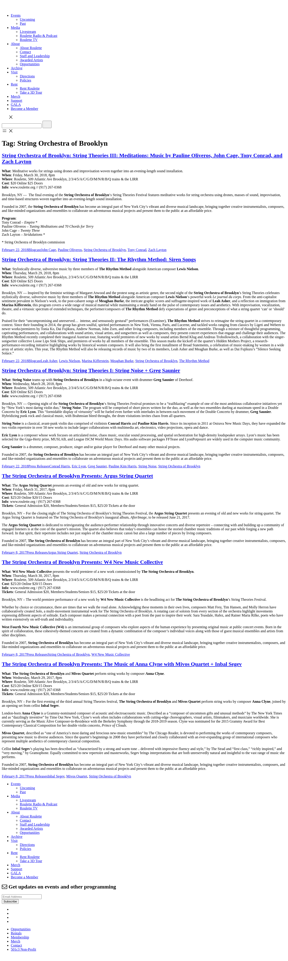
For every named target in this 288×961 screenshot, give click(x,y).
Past (23, 23)
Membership (20, 937)
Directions (27, 76)
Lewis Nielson (69, 361)
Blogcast (34, 250)
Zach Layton (157, 250)
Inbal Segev (56, 776)
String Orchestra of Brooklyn (105, 250)
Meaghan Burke (122, 361)
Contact (25, 52)
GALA (16, 105)
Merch (15, 96)
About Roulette (31, 48)
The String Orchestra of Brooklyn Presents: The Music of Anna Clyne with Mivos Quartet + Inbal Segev (122, 664)
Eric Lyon (79, 466)
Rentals (16, 933)
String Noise (147, 466)
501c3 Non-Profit (23, 949)
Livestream (28, 32)
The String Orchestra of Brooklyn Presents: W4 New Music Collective (82, 562)
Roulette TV (29, 40)
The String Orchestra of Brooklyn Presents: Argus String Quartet (77, 476)
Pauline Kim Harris (122, 466)
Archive (16, 68)
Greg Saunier (97, 466)
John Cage (48, 250)
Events (16, 15)
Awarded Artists (31, 60)
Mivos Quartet (76, 776)
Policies (25, 80)
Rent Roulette (30, 88)
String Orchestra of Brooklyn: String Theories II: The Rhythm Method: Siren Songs (99, 259)
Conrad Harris (60, 466)
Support (16, 100)
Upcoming (27, 19)
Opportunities (30, 64)
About (15, 44)
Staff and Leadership (35, 56)
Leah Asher (49, 361)
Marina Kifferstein (95, 361)
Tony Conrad (137, 250)
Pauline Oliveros (70, 250)
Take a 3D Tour (31, 92)
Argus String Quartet (63, 552)
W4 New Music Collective (110, 654)
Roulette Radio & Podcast (38, 36)
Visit (14, 72)
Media (15, 27)
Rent (14, 84)
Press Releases (39, 466)
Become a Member (24, 109)
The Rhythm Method (194, 361)
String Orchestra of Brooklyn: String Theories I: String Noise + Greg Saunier (91, 370)
